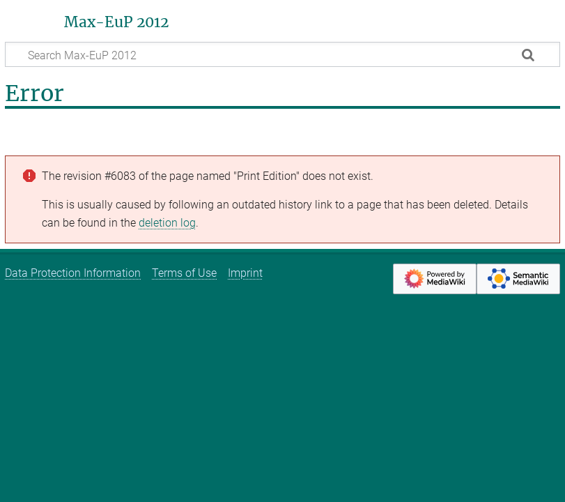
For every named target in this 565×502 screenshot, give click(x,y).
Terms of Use (184, 273)
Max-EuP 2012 (116, 22)
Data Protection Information (73, 273)
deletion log (167, 222)
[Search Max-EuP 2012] (282, 54)
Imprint (245, 273)
